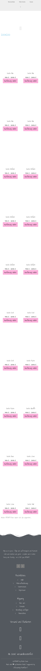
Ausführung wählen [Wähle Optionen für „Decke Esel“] (10, 320)
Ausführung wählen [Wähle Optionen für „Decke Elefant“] (10, 176)
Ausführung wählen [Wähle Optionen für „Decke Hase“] (10, 463)
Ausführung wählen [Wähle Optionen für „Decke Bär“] (10, 81)
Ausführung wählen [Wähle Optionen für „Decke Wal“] (31, 511)
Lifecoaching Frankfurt (20, 667)
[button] (20, 28)
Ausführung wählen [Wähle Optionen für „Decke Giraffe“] (31, 416)
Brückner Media (21, 664)
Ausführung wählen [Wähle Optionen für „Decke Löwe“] (31, 463)
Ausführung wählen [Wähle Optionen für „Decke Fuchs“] (31, 368)
